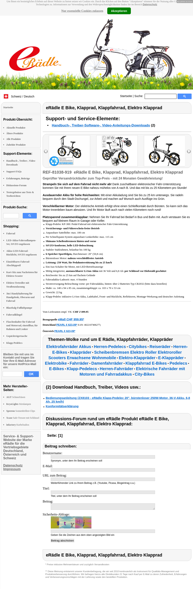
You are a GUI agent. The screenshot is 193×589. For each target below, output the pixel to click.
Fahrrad (10, 233)
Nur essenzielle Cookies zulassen (82, 10)
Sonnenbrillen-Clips (20, 411)
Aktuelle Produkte (15, 127)
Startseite (126, 96)
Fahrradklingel (14, 314)
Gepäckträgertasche (16, 336)
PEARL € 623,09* (66, 324)
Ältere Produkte (14, 133)
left (46, 151)
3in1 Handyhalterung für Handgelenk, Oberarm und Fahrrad (20, 297)
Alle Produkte (13, 139)
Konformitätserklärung (62, 406)
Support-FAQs (14, 171)
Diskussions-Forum (16, 185)
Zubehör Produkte (16, 144)
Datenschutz (150, 4)
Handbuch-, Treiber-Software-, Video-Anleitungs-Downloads (101, 125)
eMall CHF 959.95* (71, 319)
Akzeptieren (119, 10)
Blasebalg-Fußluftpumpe (19, 307)
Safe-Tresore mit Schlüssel (22, 417)
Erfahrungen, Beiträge (18, 178)
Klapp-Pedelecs (14, 343)
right (189, 151)
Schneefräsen (15, 397)
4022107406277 (92, 324)
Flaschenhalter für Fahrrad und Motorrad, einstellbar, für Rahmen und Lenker (22, 325)
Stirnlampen (18, 404)
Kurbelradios (17, 424)
